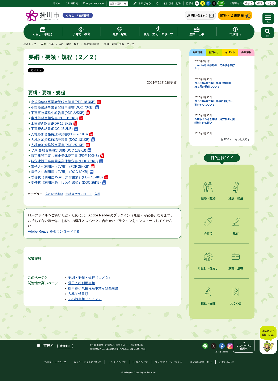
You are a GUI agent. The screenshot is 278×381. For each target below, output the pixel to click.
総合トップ (30, 44)
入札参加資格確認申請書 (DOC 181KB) (60, 139)
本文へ (57, 3)
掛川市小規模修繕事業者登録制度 (93, 288)
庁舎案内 (65, 345)
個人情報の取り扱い (200, 362)
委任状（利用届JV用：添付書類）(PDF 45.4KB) (67, 177)
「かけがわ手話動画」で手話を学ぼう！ (214, 67)
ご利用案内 (72, 3)
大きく (270, 3)
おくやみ (236, 303)
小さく (249, 3)
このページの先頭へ (243, 347)
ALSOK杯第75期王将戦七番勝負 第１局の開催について (214, 85)
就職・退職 (235, 268)
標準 (259, 3)
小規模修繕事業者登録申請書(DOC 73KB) (62, 107)
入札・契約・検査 (69, 44)
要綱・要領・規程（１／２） (90, 277)
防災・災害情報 (232, 15)
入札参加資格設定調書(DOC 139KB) (58, 150)
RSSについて (140, 362)
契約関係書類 (91, 44)
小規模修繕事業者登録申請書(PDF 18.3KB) (63, 102)
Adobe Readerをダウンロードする (54, 231)
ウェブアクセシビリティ (168, 362)
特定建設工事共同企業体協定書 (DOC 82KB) (64, 161)
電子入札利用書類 (81, 283)
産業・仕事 (47, 44)
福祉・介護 (208, 303)
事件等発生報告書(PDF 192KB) (54, 118)
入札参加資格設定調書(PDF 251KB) (57, 145)
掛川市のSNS (221, 352)
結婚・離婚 (208, 198)
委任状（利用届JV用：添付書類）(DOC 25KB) (66, 182)
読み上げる (175, 3)
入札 (97, 194)
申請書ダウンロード (79, 194)
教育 (236, 233)
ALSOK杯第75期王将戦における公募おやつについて (214, 103)
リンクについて (117, 362)
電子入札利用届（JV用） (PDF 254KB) (60, 166)
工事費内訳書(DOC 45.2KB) (52, 129)
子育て (208, 233)
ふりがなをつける (148, 3)
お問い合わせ (197, 15)
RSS (226, 139)
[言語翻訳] (118, 3)
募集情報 (246, 52)
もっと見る (241, 139)
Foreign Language (93, 3)
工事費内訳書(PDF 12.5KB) (51, 123)
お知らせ (214, 52)
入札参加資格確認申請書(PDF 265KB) (59, 134)
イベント (230, 52)
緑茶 (220, 3)
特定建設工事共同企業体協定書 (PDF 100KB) (65, 155)
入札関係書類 (54, 194)
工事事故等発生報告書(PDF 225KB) (57, 113)
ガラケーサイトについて (87, 362)
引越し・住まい (208, 268)
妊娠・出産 (235, 198)
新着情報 (198, 52)
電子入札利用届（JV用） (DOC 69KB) (59, 172)
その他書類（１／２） (85, 299)
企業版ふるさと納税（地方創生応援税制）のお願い (214, 121)
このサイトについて (55, 362)
